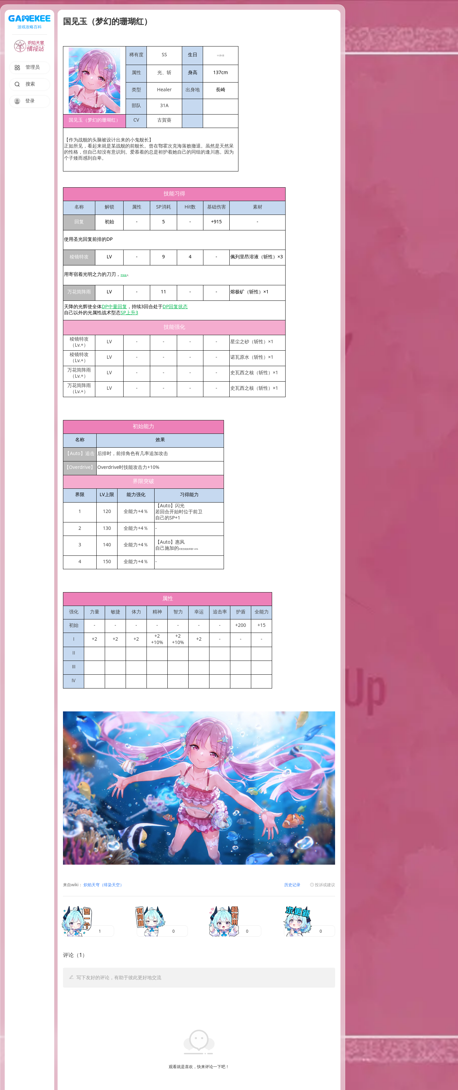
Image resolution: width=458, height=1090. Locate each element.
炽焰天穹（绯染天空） (103, 885)
